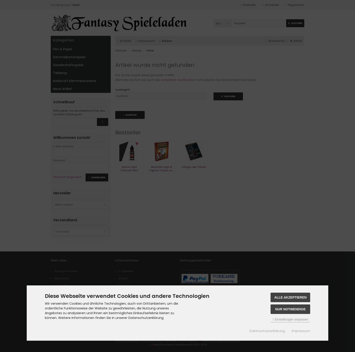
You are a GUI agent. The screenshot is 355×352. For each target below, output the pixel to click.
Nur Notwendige (290, 309)
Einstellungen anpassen (290, 319)
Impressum (301, 331)
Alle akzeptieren (290, 297)
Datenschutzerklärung (267, 331)
